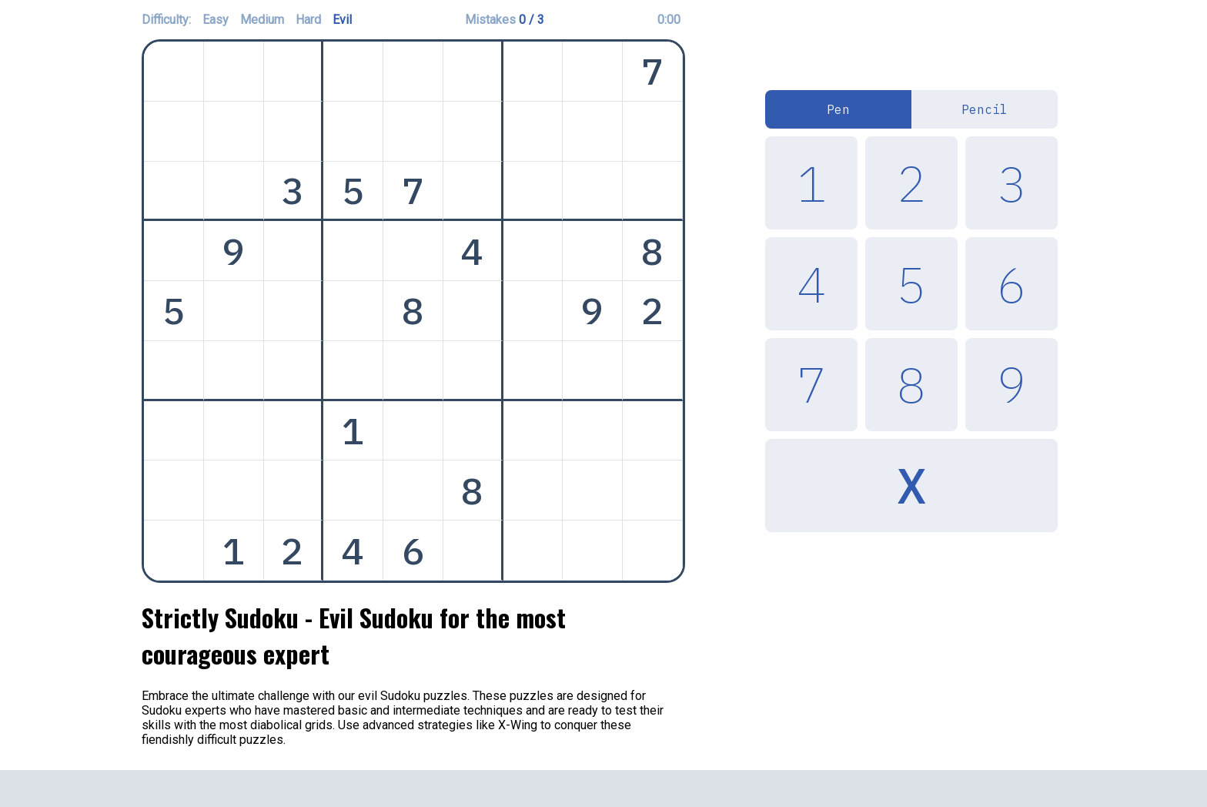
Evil (342, 19)
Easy (215, 19)
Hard (308, 19)
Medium (262, 19)
